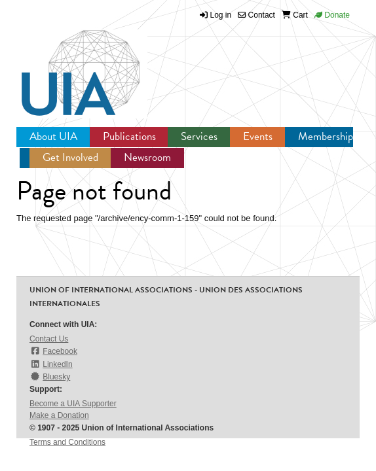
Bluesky (49, 376)
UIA (65, 65)
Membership (325, 136)
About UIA (53, 136)
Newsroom (147, 157)
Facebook (53, 351)
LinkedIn (51, 364)
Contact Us (48, 338)
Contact (256, 15)
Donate (332, 15)
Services (199, 136)
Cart (295, 15)
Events (258, 136)
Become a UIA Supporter (73, 403)
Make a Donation (59, 415)
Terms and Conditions (67, 442)
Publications (129, 136)
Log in (221, 15)
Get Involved (70, 157)
